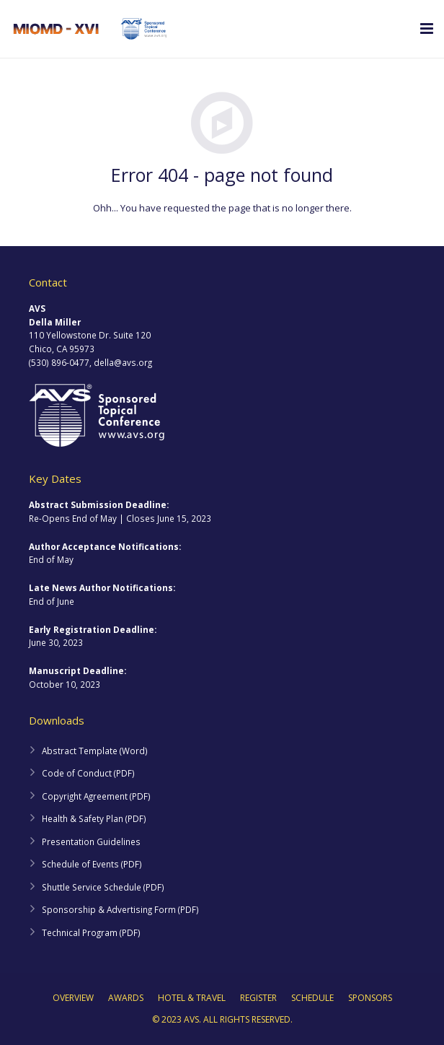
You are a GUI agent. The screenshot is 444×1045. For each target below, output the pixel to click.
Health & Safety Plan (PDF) (94, 818)
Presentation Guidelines (91, 841)
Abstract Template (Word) (95, 750)
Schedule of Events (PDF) (92, 864)
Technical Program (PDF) (91, 932)
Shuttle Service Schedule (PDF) (103, 887)
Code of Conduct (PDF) (88, 773)
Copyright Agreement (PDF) (96, 796)
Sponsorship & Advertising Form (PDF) (120, 909)
